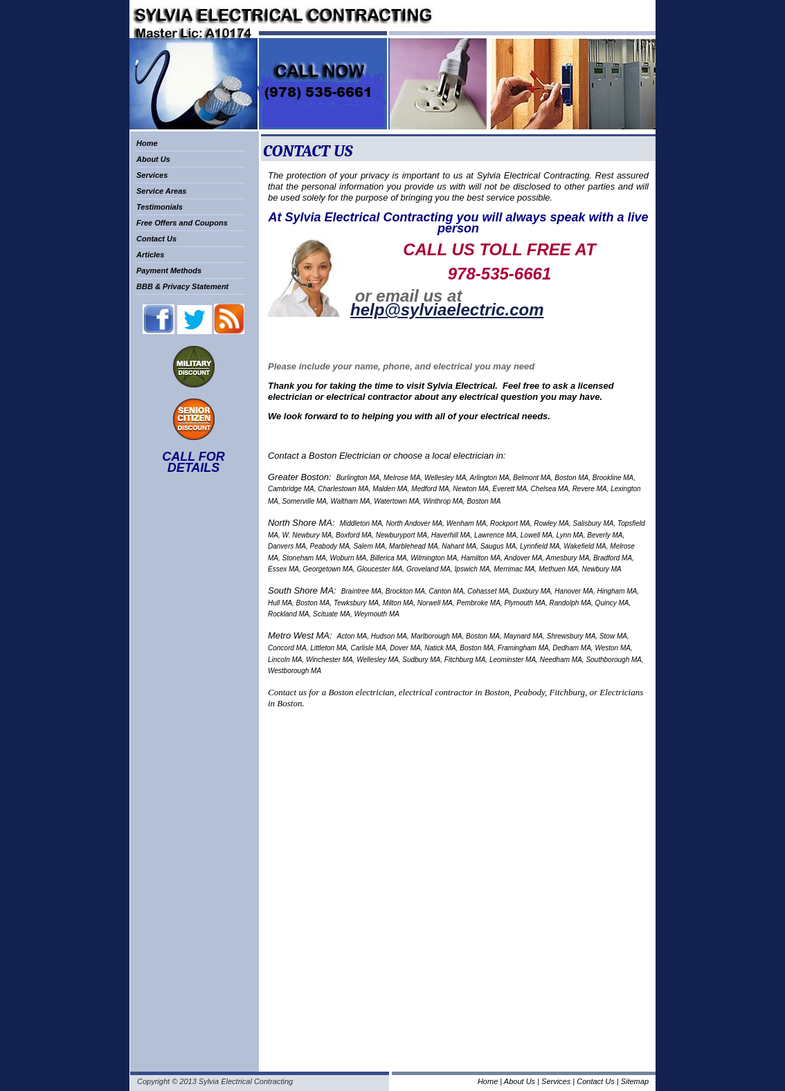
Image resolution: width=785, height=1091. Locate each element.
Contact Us (156, 239)
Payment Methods (168, 270)
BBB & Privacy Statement (182, 286)
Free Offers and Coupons (182, 223)
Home (147, 143)
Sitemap (635, 1081)
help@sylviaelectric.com (447, 309)
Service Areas (161, 191)
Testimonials (159, 207)
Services (152, 175)
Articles (150, 254)
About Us (153, 159)
